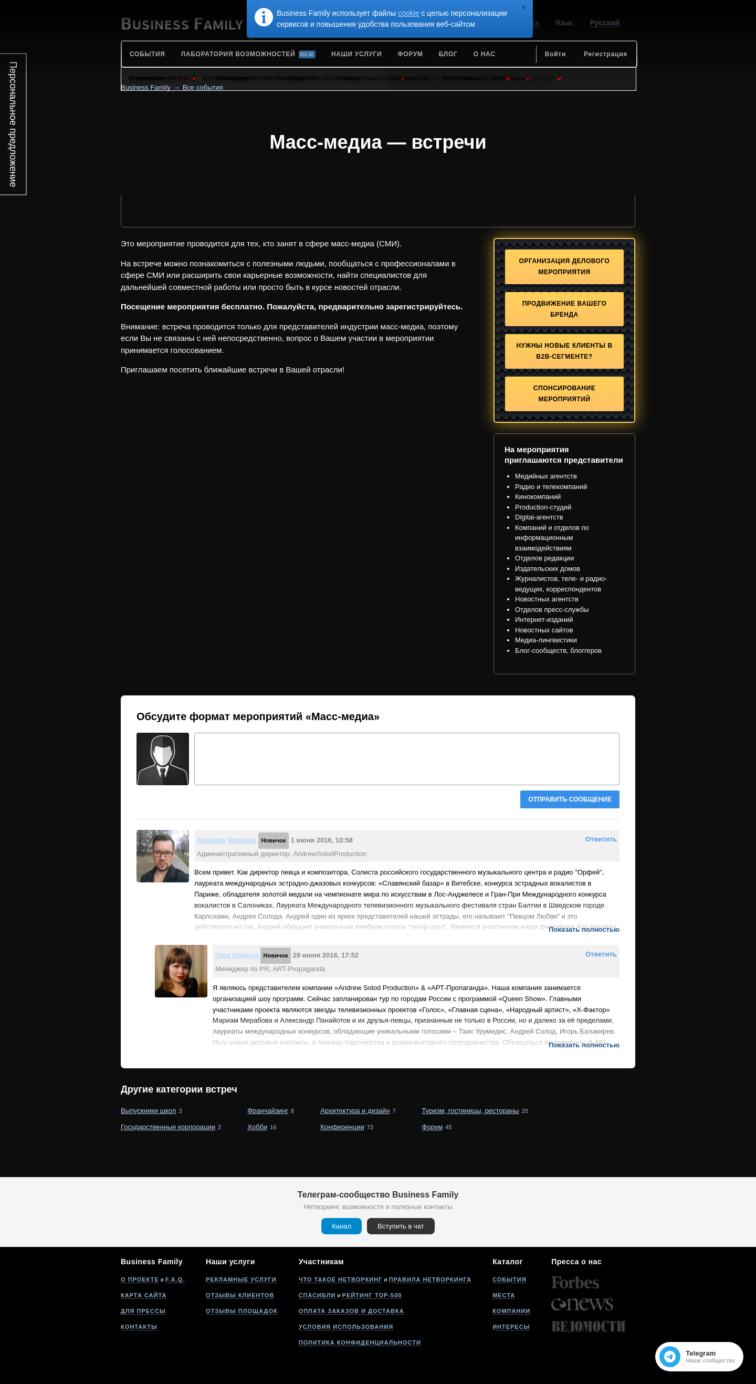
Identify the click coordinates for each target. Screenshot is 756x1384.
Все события (203, 87)
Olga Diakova (236, 955)
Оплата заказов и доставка (351, 1311)
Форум (432, 1127)
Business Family (146, 87)
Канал (341, 1226)
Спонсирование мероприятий (564, 393)
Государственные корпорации (168, 1127)
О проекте (140, 1279)
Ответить (601, 839)
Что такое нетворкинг (341, 1279)
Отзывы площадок (242, 1311)
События (509, 1279)
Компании (511, 1311)
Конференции (342, 1127)
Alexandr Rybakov (226, 840)
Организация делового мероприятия (564, 266)
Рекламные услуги (241, 1279)
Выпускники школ (148, 1111)
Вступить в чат (400, 1226)
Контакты (139, 1327)
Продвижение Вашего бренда (564, 309)
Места (503, 1295)
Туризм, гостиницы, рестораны (470, 1111)
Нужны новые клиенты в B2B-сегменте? (564, 351)
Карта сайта (143, 1295)
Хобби (257, 1127)
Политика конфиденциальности (360, 1342)
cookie (408, 13)
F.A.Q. (175, 1279)
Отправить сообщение (570, 799)
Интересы (511, 1327)
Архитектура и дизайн (355, 1111)
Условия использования (346, 1327)
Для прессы (143, 1311)
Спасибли (317, 1295)
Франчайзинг (267, 1111)
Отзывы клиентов (240, 1295)
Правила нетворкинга (430, 1279)
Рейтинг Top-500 (372, 1295)
